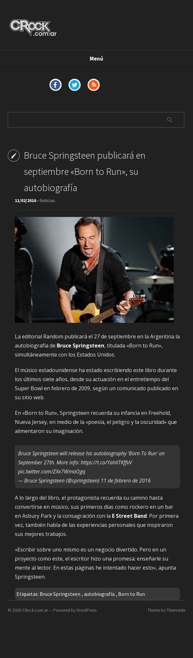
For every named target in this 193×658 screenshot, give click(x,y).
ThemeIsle (176, 610)
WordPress (86, 610)
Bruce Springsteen (60, 594)
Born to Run (131, 594)
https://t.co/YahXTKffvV (106, 462)
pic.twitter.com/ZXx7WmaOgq (51, 471)
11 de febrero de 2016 (126, 480)
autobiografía (99, 594)
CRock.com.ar (35, 610)
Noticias (47, 200)
